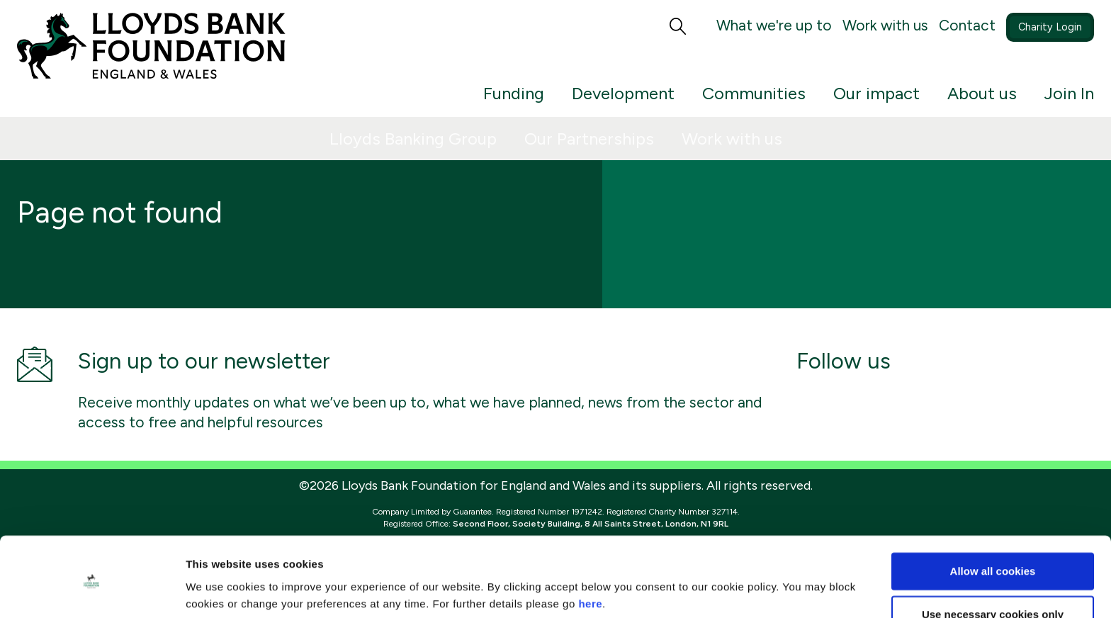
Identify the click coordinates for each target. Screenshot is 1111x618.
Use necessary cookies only (993, 562)
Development (623, 93)
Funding (513, 93)
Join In (1069, 93)
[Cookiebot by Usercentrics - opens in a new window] (92, 590)
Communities (754, 93)
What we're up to (774, 25)
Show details (219, 590)
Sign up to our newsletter (204, 360)
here (590, 551)
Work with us (885, 25)
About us (982, 93)
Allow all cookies (993, 518)
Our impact (876, 93)
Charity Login (1050, 27)
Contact (967, 25)
